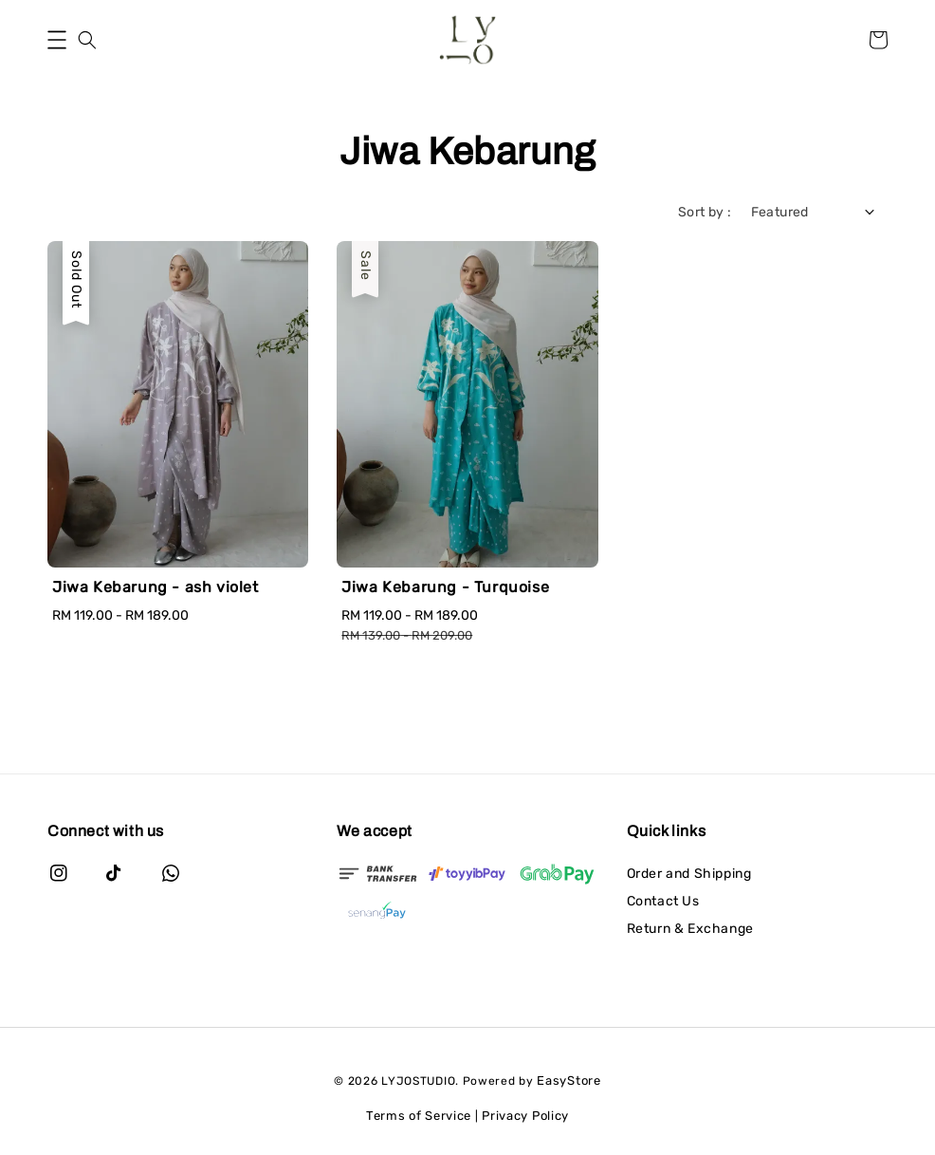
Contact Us (663, 901)
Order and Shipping (689, 874)
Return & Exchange (690, 929)
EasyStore (568, 1080)
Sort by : (705, 212)
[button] (57, 40)
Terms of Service (418, 1115)
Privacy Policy (525, 1115)
